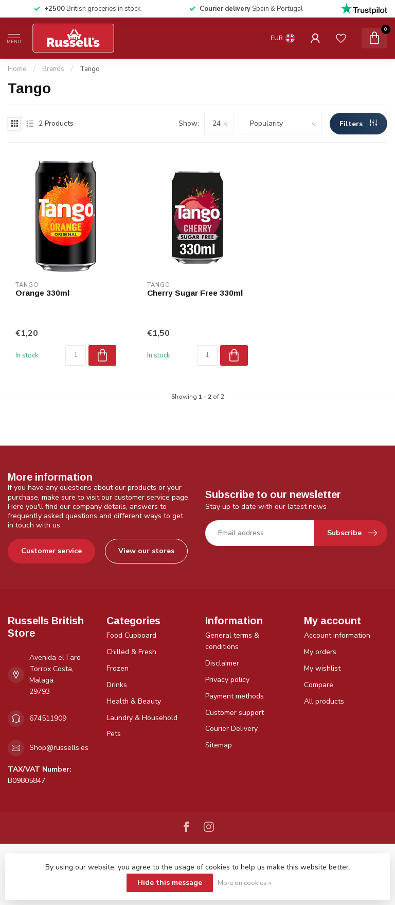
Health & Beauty (133, 701)
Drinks (116, 685)
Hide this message (169, 882)
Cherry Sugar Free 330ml (195, 292)
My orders (320, 652)
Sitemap (218, 745)
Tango (90, 69)
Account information (337, 635)
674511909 (47, 718)
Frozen (117, 668)
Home (17, 69)
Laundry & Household (141, 718)
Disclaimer (222, 663)
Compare (318, 685)
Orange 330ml (42, 292)
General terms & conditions (232, 641)
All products (324, 701)
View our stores (146, 551)
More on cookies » (244, 882)
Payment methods (234, 696)
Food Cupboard (131, 635)
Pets (113, 734)
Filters (358, 124)
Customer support (234, 713)
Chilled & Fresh (131, 652)
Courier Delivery (231, 728)
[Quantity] (75, 355)
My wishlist (322, 668)
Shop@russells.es (58, 748)
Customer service (51, 551)
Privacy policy (227, 680)
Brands (53, 69)
